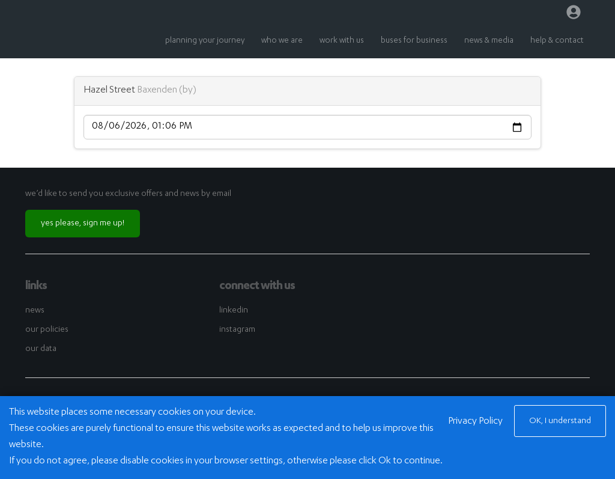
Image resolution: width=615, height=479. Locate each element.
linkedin (233, 311)
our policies (46, 330)
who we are (282, 41)
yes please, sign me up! (82, 223)
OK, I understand (560, 421)
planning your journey (204, 41)
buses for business (414, 41)
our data (40, 349)
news (34, 311)
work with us (342, 41)
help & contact (557, 41)
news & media (489, 41)
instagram (237, 330)
